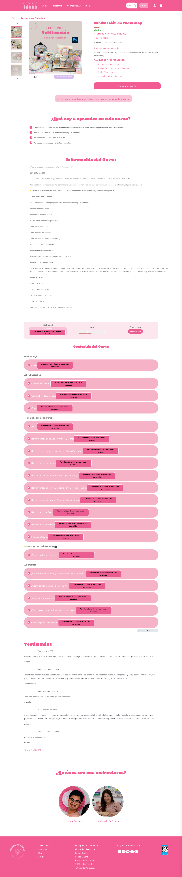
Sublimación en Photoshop (33, 18)
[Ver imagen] (16, 32)
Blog (87, 5)
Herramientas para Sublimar (110, 76)
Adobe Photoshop (105, 72)
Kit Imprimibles (74, 5)
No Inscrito (47, 329)
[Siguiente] (16, 79)
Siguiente (37, 750)
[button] (155, 5)
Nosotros (57, 5)
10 (31, 750)
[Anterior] (16, 23)
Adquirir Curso (135, 331)
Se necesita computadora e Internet (113, 68)
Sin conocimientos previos (109, 64)
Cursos (45, 5)
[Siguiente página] (157, 630)
